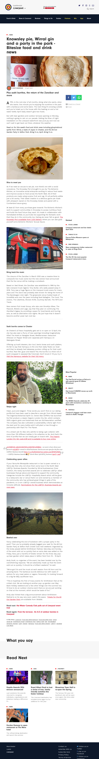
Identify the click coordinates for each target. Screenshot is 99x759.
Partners (67, 18)
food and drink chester (42, 623)
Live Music (10, 625)
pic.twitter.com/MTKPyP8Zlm (51, 452)
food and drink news (45, 619)
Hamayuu (31, 623)
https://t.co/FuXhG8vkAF (32, 452)
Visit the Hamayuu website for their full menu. (25, 356)
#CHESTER (30, 447)
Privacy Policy (63, 727)
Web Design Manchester (65, 757)
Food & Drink (11, 18)
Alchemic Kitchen (12, 623)
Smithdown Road (19, 621)
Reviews (37, 18)
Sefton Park (40, 621)
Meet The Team (64, 732)
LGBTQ (53, 623)
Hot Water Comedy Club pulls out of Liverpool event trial (34, 606)
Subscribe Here (64, 724)
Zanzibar (59, 623)
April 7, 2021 (56, 454)
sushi (20, 623)
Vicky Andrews (17, 88)
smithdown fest (30, 621)
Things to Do (48, 18)
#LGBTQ (16, 449)
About (89, 18)
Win (75, 18)
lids (46, 621)
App (81, 18)
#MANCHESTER (21, 447)
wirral (55, 619)
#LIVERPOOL (11, 447)
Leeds (9, 721)
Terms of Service (64, 729)
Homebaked (52, 621)
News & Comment (25, 18)
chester (25, 623)
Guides (58, 18)
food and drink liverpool (30, 619)
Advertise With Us (65, 721)
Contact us (62, 718)
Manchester (11, 718)
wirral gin (9, 621)
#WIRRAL (38, 447)
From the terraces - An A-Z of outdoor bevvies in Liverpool (32, 613)
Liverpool (18, 619)
